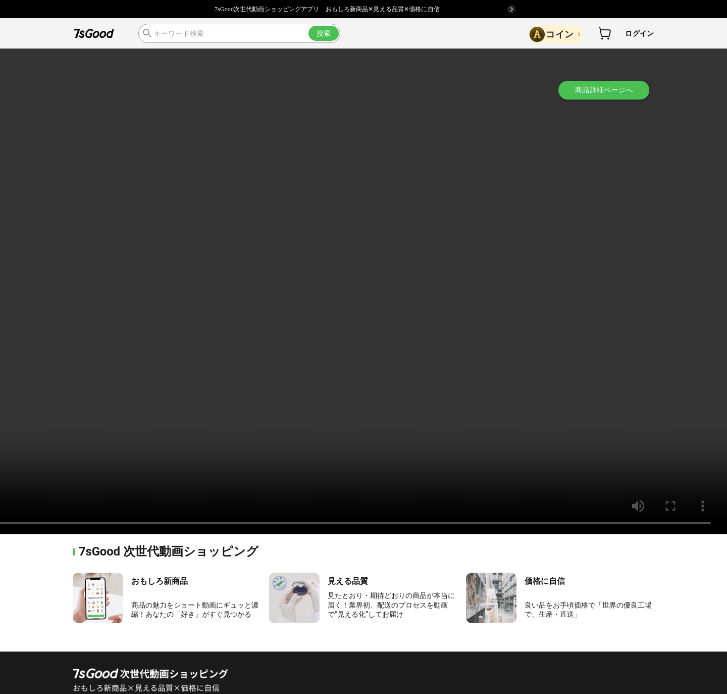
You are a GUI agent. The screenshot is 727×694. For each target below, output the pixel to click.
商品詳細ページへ (604, 90)
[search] (239, 33)
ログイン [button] (639, 33)
